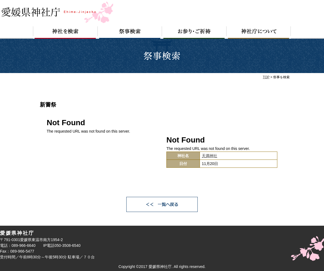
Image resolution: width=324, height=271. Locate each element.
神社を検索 (65, 32)
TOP (266, 77)
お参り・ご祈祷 (194, 32)
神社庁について (259, 32)
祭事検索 (130, 32)
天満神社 (209, 155)
